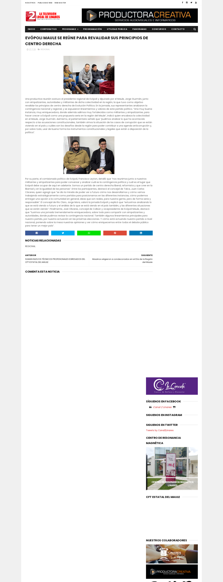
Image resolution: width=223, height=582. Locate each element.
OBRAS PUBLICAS (35, 542)
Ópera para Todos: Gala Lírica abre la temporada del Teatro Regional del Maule (118, 521)
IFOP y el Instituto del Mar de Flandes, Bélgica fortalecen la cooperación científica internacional (118, 536)
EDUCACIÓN (33, 526)
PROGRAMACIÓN (92, 29)
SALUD (30, 564)
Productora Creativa (111, 578)
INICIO (31, 29)
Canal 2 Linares (162, 167)
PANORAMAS (139, 29)
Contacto (178, 29)
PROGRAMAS (69, 29)
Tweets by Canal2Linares (160, 190)
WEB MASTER (60, 3)
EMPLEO (31, 531)
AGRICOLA (32, 510)
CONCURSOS (159, 29)
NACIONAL (32, 537)
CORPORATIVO (48, 29)
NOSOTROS (30, 3)
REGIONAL (45, 50)
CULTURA (32, 515)
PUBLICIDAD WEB (45, 3)
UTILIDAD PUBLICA (117, 29)
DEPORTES (32, 521)
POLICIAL (32, 548)
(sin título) (90, 510)
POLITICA (32, 553)
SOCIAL (31, 569)
